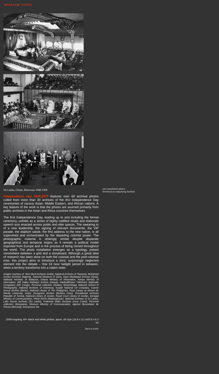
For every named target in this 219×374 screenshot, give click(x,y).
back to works (92, 328)
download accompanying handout (118, 191)
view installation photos (113, 189)
